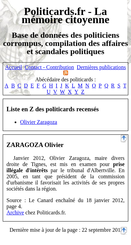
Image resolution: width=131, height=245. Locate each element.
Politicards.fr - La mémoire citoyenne (66, 15)
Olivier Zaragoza (38, 122)
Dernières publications (101, 67)
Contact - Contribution (49, 67)
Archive (15, 212)
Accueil (13, 67)
